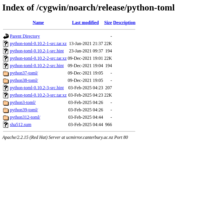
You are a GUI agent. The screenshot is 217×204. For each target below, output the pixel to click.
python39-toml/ (24, 109)
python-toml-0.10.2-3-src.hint (37, 87)
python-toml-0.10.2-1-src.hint (37, 50)
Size (108, 22)
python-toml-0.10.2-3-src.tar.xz (38, 95)
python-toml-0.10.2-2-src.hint (37, 65)
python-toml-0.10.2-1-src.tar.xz (38, 43)
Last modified (85, 22)
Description (124, 22)
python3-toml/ (23, 102)
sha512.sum (20, 124)
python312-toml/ (25, 117)
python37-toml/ (24, 73)
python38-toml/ (24, 80)
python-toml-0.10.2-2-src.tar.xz (38, 58)
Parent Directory (25, 36)
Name (38, 22)
